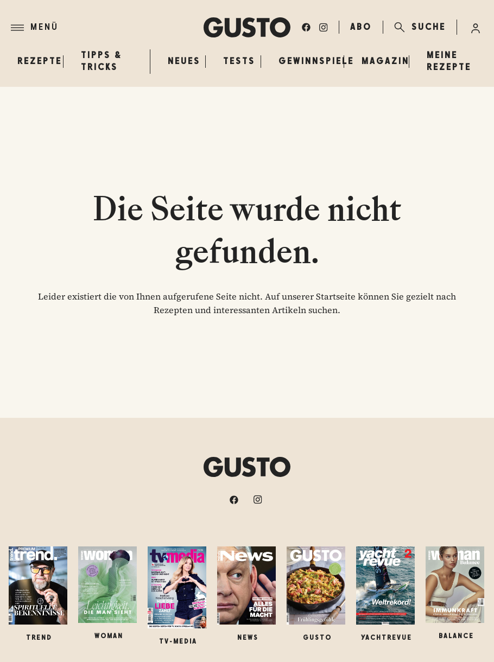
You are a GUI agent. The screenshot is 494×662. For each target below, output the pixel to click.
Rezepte (39, 61)
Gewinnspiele (316, 61)
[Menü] (107, 27)
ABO (361, 27)
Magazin (385, 61)
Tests (239, 61)
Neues (184, 61)
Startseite (336, 296)
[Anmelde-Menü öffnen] (475, 27)
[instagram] (323, 27)
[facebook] (306, 27)
